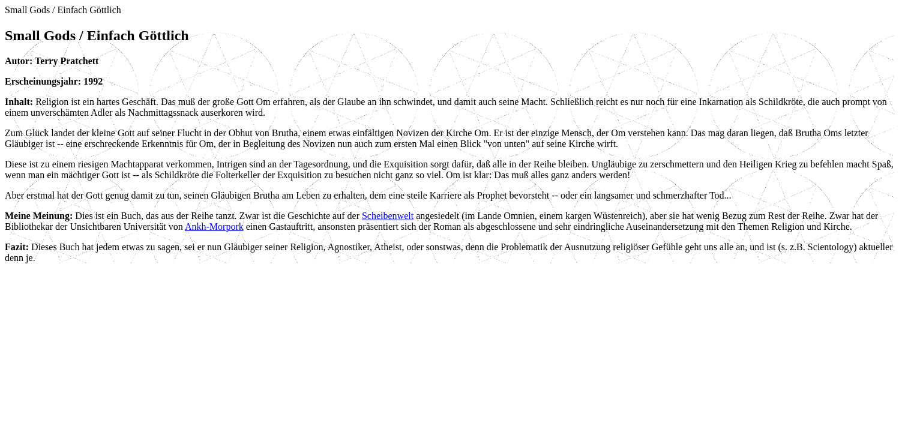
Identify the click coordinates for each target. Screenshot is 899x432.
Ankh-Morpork (214, 226)
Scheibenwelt (387, 216)
